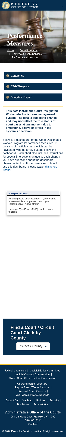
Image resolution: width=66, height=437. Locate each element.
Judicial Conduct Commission (32, 374)
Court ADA (12, 400)
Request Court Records (32, 391)
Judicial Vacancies (15, 370)
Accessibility (40, 404)
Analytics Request (21, 97)
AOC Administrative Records (32, 395)
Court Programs (28, 50)
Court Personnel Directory (32, 383)
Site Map (27, 400)
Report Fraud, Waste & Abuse (32, 387)
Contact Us (17, 75)
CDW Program (20, 86)
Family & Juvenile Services (27, 54)
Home (10, 50)
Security (54, 400)
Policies (40, 400)
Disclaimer (23, 404)
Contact (33, 424)
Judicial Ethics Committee (45, 370)
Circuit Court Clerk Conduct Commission (32, 378)
